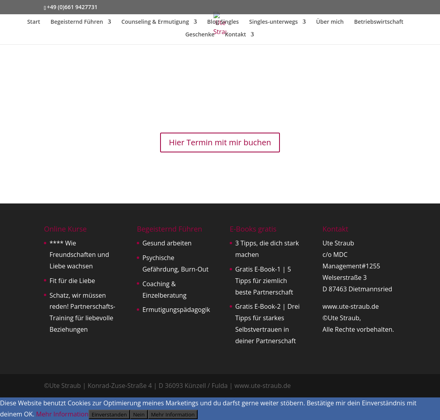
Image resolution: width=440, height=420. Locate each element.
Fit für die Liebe (72, 280)
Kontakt (235, 35)
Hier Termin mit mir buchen (220, 142)
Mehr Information (62, 414)
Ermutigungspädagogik (176, 309)
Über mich (330, 22)
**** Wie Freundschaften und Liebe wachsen (79, 254)
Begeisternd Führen (77, 22)
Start (33, 22)
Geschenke (200, 35)
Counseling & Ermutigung (155, 22)
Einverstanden (109, 414)
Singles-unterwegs (273, 22)
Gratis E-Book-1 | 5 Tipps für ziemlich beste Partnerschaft (264, 280)
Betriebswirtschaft (379, 22)
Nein (139, 414)
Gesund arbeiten (167, 243)
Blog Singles (223, 22)
